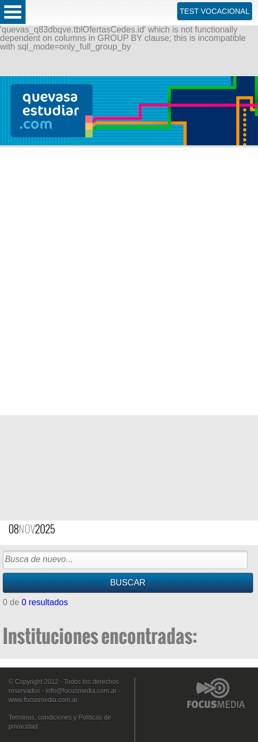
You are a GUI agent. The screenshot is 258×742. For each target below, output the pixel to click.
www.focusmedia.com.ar (43, 700)
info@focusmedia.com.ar (81, 691)
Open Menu (13, 12)
